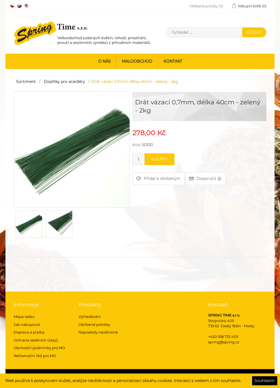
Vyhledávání (89, 316)
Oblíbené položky (94, 324)
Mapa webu (24, 316)
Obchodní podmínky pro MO (39, 348)
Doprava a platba (29, 332)
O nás (104, 61)
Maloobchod (137, 61)
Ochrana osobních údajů (36, 340)
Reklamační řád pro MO (35, 355)
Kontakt (173, 61)
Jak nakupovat (27, 324)
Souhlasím (265, 380)
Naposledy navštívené (98, 332)
